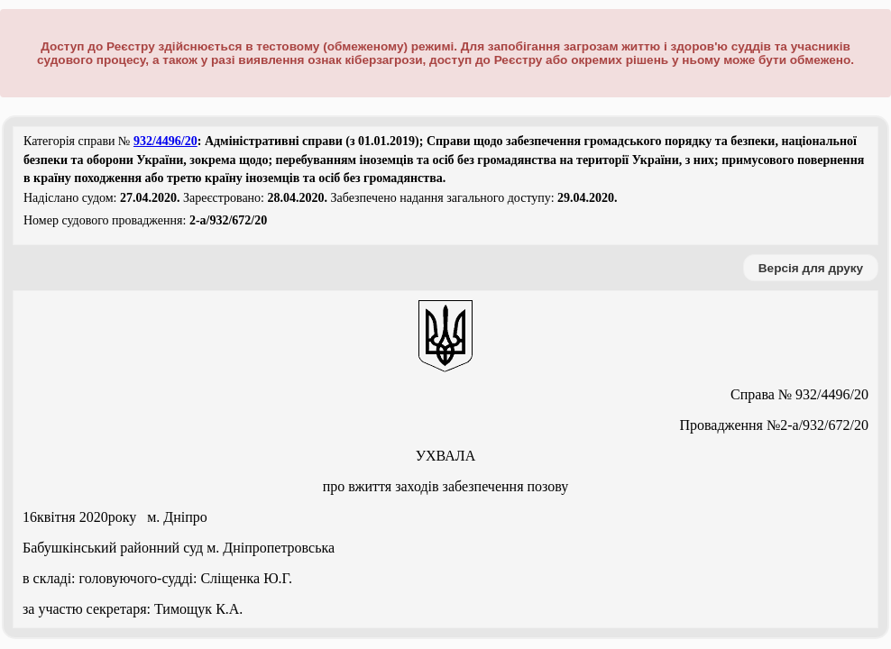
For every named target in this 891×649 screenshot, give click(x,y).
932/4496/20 (165, 141)
